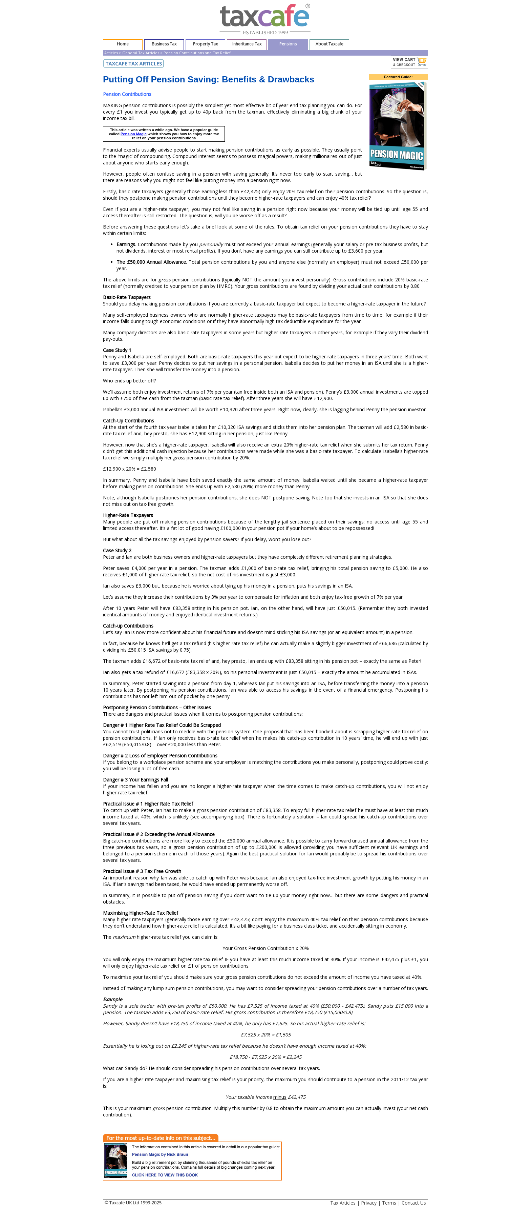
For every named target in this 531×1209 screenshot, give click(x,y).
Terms (389, 1203)
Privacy (369, 1203)
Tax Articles (343, 1203)
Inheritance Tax (246, 44)
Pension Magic (134, 134)
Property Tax (205, 44)
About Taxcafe (329, 44)
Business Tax (164, 44)
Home (123, 44)
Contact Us (414, 1203)
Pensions (288, 44)
